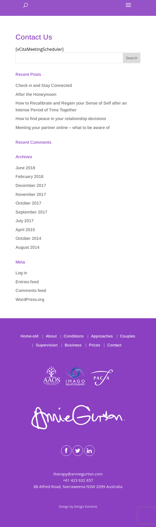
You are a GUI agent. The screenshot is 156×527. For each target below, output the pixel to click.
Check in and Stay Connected (44, 85)
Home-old (29, 336)
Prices (94, 345)
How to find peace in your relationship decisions (61, 118)
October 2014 (28, 238)
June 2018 (25, 168)
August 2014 (27, 247)
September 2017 (31, 212)
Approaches (102, 336)
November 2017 (31, 194)
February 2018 (29, 176)
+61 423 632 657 (78, 480)
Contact (114, 345)
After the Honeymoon (36, 94)
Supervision (47, 345)
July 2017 (25, 220)
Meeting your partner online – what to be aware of (63, 127)
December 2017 (31, 185)
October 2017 (28, 203)
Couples (127, 336)
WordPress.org (30, 299)
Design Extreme (85, 506)
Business (73, 345)
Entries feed (27, 282)
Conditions (74, 336)
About (51, 336)
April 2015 (25, 229)
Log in (21, 273)
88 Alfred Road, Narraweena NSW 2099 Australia (78, 486)
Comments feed (31, 290)
